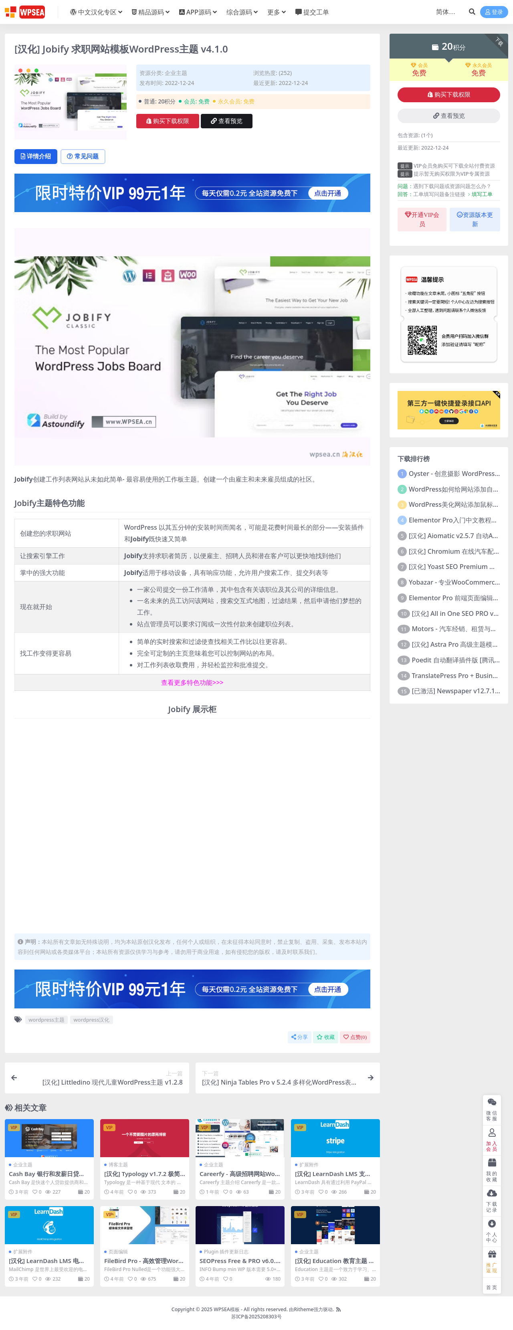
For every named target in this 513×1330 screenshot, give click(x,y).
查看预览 (226, 121)
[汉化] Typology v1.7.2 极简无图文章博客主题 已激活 (142, 1177)
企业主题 (176, 73)
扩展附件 (309, 1165)
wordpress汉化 (92, 1020)
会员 (419, 65)
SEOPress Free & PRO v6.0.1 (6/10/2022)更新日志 (240, 1264)
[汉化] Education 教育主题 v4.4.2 (334, 1264)
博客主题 (118, 1165)
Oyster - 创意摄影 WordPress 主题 (459, 473)
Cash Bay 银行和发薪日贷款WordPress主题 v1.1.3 (47, 1177)
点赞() (355, 1037)
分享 (299, 1037)
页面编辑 (118, 1251)
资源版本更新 (475, 219)
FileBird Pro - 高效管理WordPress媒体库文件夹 (143, 1264)
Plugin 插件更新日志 (226, 1251)
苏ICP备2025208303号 (256, 1316)
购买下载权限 (167, 121)
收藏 (326, 1037)
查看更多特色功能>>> (192, 682)
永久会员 (478, 65)
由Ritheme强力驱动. (311, 1309)
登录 (494, 12)
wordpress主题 (46, 1020)
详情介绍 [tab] (37, 157)
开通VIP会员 (422, 219)
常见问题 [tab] (85, 157)
